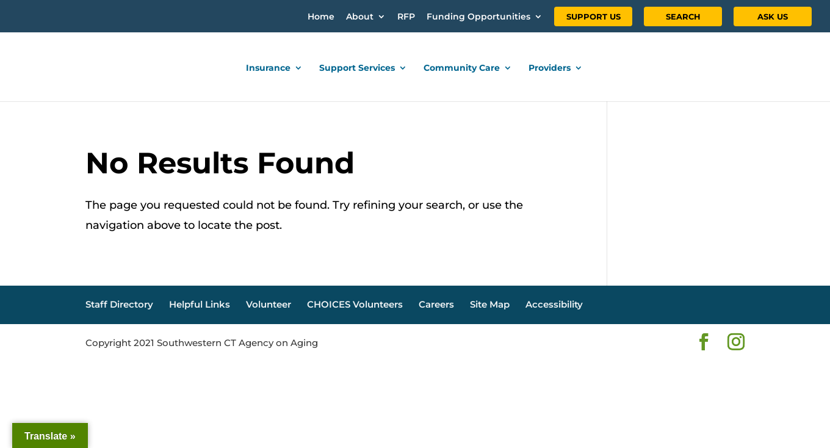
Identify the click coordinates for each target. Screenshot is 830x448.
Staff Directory (119, 304)
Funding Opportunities (478, 17)
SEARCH (683, 16)
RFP (406, 17)
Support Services (357, 68)
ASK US (772, 16)
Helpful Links (199, 304)
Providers (550, 68)
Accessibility (554, 304)
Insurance (268, 68)
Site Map (490, 304)
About (360, 17)
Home (321, 17)
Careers (436, 304)
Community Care (462, 68)
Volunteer (268, 304)
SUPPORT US (593, 16)
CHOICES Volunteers (355, 304)
